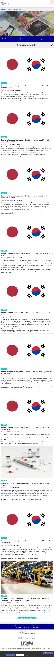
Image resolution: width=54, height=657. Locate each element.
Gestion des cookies (46, 648)
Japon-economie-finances (39, 154)
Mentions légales (11, 648)
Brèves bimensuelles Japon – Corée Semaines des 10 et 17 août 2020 (27, 313)
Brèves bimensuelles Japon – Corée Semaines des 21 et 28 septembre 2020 (25, 141)
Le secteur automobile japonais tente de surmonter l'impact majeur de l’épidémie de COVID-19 (26, 599)
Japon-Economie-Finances (30, 328)
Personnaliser (19, 655)
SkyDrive (43, 271)
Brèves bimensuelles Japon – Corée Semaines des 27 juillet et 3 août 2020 (26, 372)
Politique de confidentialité (23, 648)
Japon (4, 98)
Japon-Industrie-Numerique (7, 100)
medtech (24, 499)
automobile (42, 613)
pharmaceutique (16, 499)
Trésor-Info (9, 9)
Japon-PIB (3, 331)
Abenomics (20, 271)
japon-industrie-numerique (7, 213)
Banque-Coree (31, 271)
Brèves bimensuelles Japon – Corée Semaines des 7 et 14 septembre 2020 (24, 197)
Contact (4, 648)
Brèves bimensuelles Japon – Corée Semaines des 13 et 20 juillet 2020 (25, 428)
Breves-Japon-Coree (17, 98)
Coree (9, 98)
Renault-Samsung (24, 331)
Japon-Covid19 (30, 100)
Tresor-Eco (25, 39)
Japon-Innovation (42, 98)
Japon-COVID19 (44, 330)
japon (4, 386)
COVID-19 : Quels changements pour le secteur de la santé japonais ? (25, 484)
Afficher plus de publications (27, 618)
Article (4, 83)
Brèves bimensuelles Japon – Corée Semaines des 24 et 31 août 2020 (27, 254)
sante (8, 499)
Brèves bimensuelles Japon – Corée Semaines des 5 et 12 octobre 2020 (24, 87)
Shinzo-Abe (12, 271)
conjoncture (16, 39)
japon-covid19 (28, 387)
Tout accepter (48, 653)
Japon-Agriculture (20, 100)
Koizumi (16, 331)
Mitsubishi (10, 331)
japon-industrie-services (32, 330)
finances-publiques (36, 39)
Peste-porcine (33, 331)
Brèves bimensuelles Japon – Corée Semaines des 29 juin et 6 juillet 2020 (26, 542)
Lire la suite (31, 96)
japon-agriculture (5, 387)
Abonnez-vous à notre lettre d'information (27, 625)
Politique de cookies (36, 648)
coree (8, 386)
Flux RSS (27, 650)
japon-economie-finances (30, 98)
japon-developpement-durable (8, 443)
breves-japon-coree (17, 386)
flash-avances (47, 39)
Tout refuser (10, 655)
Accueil (3, 9)
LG (25, 271)
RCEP (37, 271)
